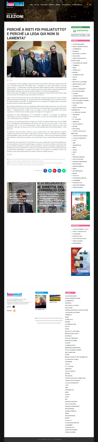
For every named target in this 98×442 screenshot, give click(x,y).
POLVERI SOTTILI (76, 182)
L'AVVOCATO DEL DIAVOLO (79, 135)
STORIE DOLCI (75, 70)
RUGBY (73, 168)
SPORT (73, 152)
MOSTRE (74, 126)
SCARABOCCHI (76, 145)
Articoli (36, 4)
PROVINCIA (75, 51)
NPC (73, 154)
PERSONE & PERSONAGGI (79, 161)
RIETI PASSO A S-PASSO (78, 53)
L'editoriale (44, 4)
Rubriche (51, 4)
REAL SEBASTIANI (77, 103)
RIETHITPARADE (76, 164)
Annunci (58, 4)
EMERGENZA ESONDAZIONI (79, 98)
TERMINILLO (75, 65)
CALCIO (74, 117)
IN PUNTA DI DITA (76, 236)
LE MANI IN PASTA (77, 96)
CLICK (73, 140)
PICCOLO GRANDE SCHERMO (80, 100)
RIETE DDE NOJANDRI (77, 91)
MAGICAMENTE (76, 243)
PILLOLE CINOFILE (77, 124)
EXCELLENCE (75, 56)
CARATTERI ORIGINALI (78, 185)
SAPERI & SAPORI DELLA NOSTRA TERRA (76, 310)
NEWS (73, 147)
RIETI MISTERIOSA (77, 171)
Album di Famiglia (77, 4)
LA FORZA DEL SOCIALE (78, 112)
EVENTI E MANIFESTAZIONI (79, 46)
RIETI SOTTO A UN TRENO (79, 82)
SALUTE (74, 77)
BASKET (74, 173)
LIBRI (73, 143)
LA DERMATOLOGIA (77, 74)
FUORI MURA (75, 114)
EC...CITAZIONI (76, 119)
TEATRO (74, 150)
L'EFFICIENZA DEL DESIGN (79, 63)
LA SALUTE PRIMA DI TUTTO (79, 229)
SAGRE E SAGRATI (77, 241)
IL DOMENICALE (76, 49)
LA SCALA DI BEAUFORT (78, 138)
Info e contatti (66, 4)
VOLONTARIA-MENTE (77, 44)
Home (31, 4)
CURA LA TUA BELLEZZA (78, 231)
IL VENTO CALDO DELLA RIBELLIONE (75, 378)
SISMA (73, 67)
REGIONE (74, 72)
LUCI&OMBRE (75, 180)
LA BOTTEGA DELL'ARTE (78, 238)
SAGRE (73, 79)
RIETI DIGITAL (75, 129)
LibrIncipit (75, 121)
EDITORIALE (75, 86)
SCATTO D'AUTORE (77, 159)
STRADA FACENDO (77, 187)
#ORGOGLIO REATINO (78, 157)
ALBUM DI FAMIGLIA (77, 166)
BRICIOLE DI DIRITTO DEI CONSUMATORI (76, 357)
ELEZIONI (74, 93)
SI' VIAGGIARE (75, 234)
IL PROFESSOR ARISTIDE (78, 178)
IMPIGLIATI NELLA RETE (78, 84)
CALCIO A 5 (75, 175)
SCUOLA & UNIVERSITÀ (78, 89)
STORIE (74, 105)
